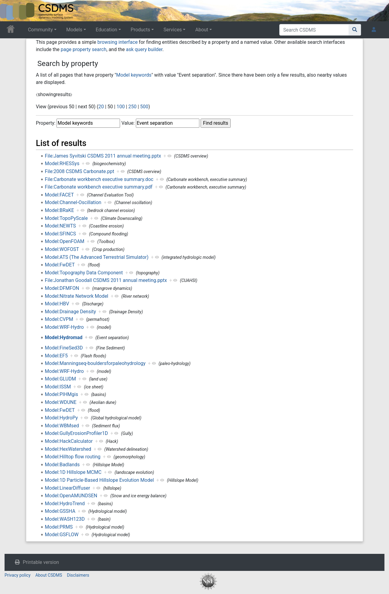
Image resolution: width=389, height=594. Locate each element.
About (201, 30)
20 (101, 106)
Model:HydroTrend (65, 503)
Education (106, 30)
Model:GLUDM (60, 379)
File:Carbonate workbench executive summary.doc (99, 179)
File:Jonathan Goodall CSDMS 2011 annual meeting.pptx (106, 280)
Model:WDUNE (61, 402)
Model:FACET (59, 195)
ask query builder (144, 49)
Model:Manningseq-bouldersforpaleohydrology (95, 363)
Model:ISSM (58, 387)
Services (173, 30)
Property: (45, 123)
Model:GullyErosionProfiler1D (76, 433)
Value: (128, 123)
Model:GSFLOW (62, 534)
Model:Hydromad (64, 337)
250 (132, 106)
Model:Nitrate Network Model (76, 296)
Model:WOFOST (62, 249)
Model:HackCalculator (69, 441)
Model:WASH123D (65, 519)
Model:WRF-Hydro (64, 327)
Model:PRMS (59, 527)
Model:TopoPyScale (66, 218)
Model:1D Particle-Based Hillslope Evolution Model (99, 480)
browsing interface (117, 42)
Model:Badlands (62, 464)
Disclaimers (78, 575)
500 (144, 106)
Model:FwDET (60, 265)
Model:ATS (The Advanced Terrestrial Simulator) (97, 257)
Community (40, 30)
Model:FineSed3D (64, 348)
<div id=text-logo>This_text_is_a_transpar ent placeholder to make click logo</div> (10, 11)
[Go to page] (355, 30)
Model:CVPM (59, 319)
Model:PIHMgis (61, 394)
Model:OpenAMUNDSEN (71, 495)
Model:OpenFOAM (64, 241)
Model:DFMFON (62, 288)
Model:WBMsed (62, 426)
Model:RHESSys (62, 163)
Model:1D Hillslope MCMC (73, 472)
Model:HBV (57, 304)
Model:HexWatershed (68, 449)
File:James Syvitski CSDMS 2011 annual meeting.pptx (103, 156)
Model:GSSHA (60, 511)
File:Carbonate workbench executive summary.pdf (99, 187)
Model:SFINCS (60, 234)
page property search (83, 49)
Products (140, 30)
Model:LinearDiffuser (67, 488)
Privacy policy (17, 575)
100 (120, 106)
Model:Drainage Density (70, 311)
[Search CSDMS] (314, 30)
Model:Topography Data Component (84, 273)
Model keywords (133, 75)
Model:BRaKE (59, 210)
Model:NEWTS (60, 226)
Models (74, 30)
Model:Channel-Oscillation (73, 202)
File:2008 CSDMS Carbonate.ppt (79, 171)
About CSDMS (48, 575)
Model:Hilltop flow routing (73, 457)
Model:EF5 (56, 356)
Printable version (41, 562)
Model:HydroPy (61, 418)
